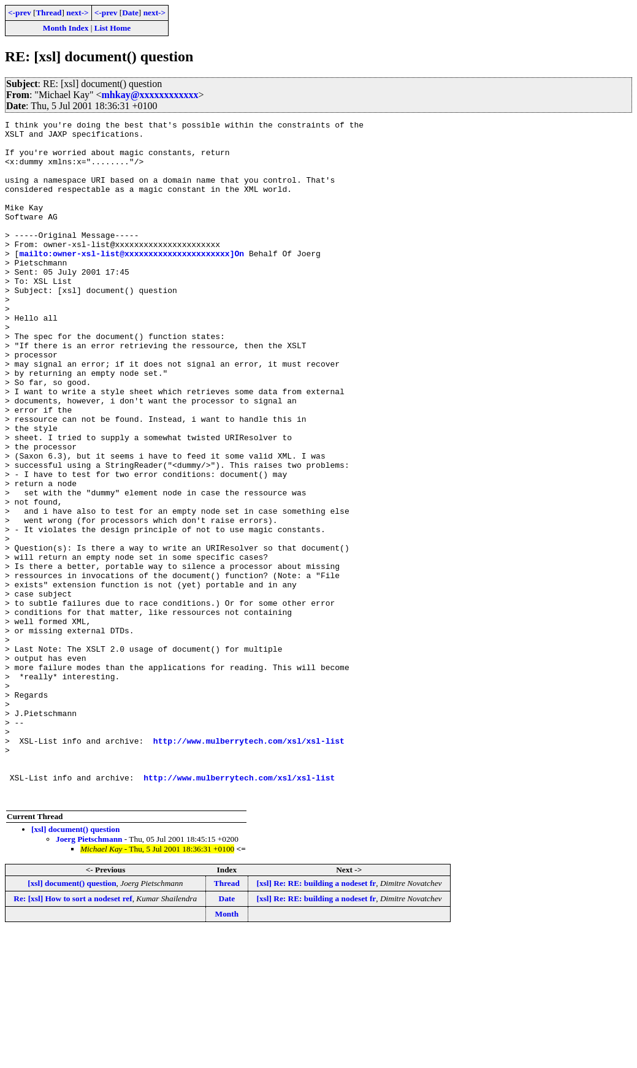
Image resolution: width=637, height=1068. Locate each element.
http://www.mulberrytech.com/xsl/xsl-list (249, 865)
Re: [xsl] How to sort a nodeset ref (72, 1034)
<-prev (19, 12)
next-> (77, 12)
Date (130, 12)
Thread (48, 12)
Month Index (65, 27)
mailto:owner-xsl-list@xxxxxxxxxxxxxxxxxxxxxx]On (131, 280)
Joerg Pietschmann (89, 975)
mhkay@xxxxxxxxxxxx (150, 95)
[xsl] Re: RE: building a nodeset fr (316, 1019)
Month (227, 1050)
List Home (112, 27)
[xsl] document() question (75, 965)
